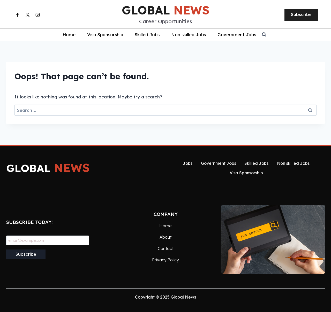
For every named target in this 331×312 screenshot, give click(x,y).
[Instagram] (37, 14)
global (165, 10)
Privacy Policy (165, 259)
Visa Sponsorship (105, 34)
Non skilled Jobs (188, 34)
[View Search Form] (296, 34)
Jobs (187, 163)
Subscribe (301, 14)
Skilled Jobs (147, 34)
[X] (27, 14)
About (165, 237)
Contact (166, 248)
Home (69, 34)
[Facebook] (17, 14)
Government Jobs (236, 34)
